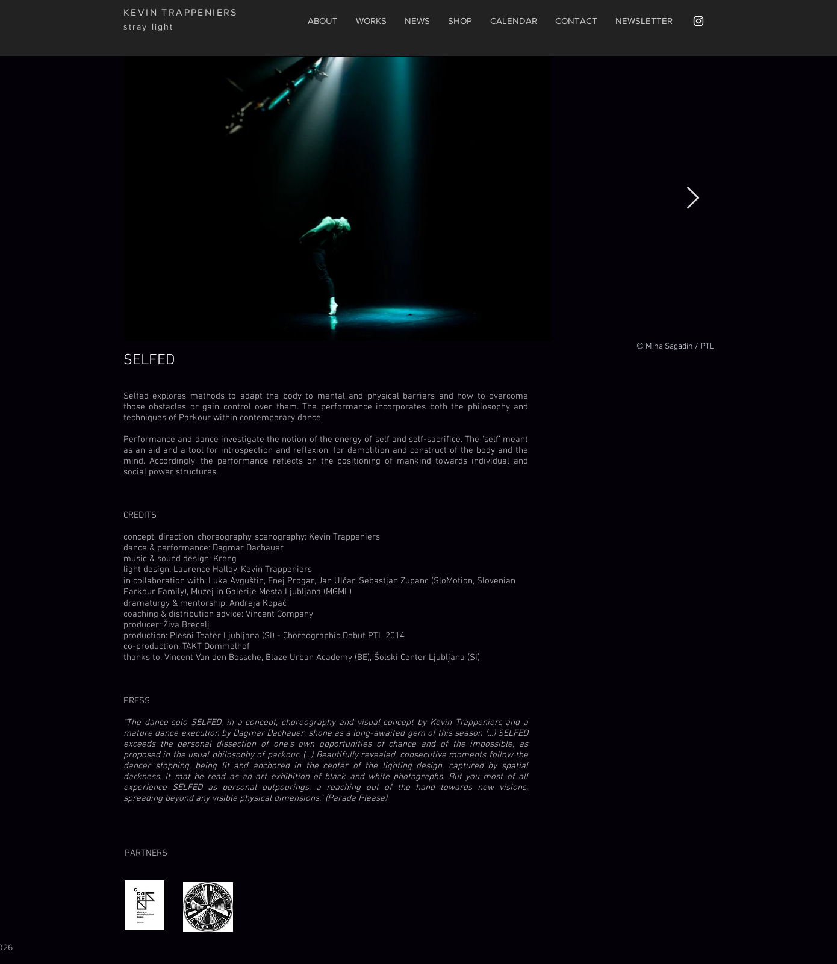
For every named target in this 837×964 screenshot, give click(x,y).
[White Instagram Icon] (698, 21)
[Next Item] (693, 198)
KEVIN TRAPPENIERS (180, 12)
